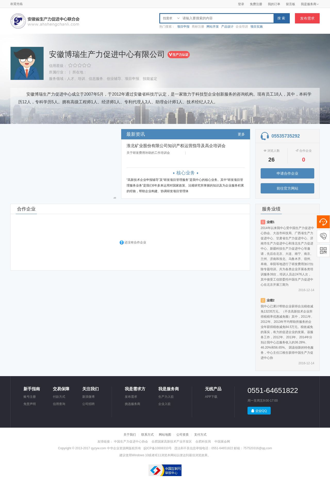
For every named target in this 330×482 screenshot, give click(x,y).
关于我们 (129, 434)
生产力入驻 (166, 397)
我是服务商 (310, 4)
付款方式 (59, 397)
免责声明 (29, 404)
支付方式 (200, 434)
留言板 (290, 4)
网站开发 (213, 26)
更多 (241, 134)
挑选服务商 (132, 404)
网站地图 (165, 434)
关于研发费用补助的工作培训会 (148, 153)
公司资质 (182, 434)
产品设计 (227, 26)
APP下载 (211, 397)
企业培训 (242, 26)
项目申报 (183, 26)
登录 (241, 4)
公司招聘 (88, 404)
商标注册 (198, 26)
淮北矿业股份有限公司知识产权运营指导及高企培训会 (176, 145)
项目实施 (256, 26)
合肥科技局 (203, 441)
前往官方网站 (287, 188)
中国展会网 (222, 441)
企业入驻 (164, 404)
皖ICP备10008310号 (158, 448)
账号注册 (29, 397)
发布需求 (307, 18)
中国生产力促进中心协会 (131, 441)
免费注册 (256, 4)
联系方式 (147, 434)
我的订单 (274, 4)
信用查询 (59, 404)
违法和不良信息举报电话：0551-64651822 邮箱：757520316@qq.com (223, 448)
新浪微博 (88, 397)
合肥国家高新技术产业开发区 (172, 441)
